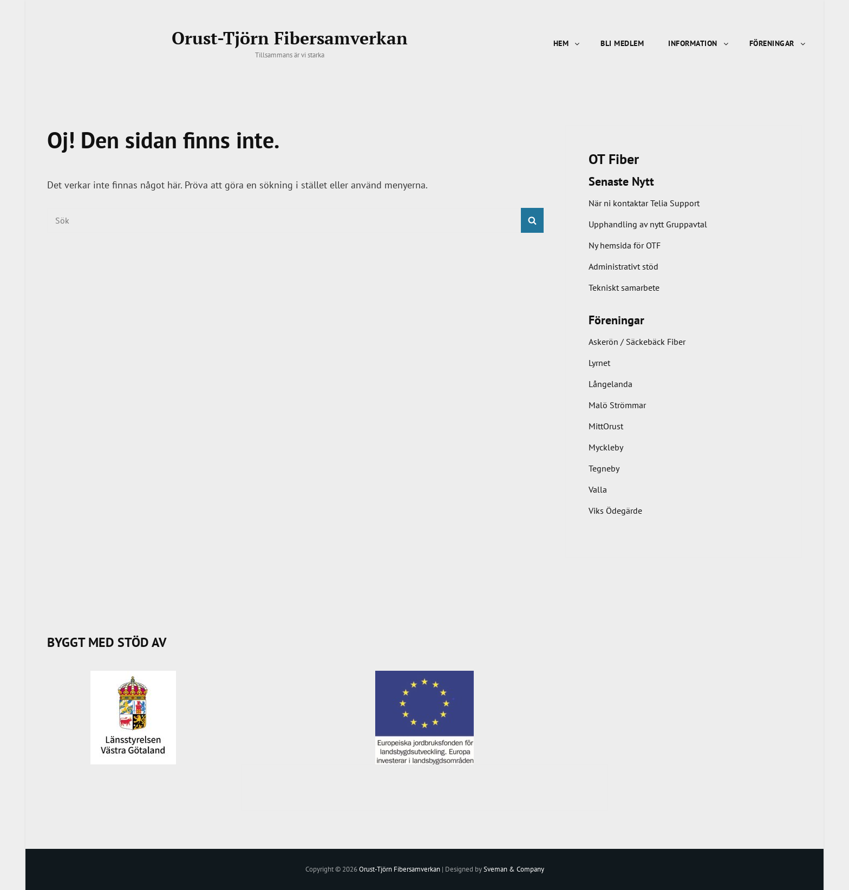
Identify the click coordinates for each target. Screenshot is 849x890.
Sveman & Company (514, 869)
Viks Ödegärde (615, 510)
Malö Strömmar (617, 405)
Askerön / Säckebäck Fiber (637, 341)
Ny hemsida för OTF (625, 245)
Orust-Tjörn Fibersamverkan (290, 38)
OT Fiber (614, 158)
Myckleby (606, 447)
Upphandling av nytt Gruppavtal (648, 224)
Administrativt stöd (623, 266)
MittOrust (606, 426)
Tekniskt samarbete (624, 287)
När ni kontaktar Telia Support (644, 203)
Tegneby (604, 468)
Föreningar (778, 43)
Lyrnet (599, 362)
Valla (598, 489)
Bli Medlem (622, 43)
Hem (567, 43)
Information (699, 43)
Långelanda (610, 383)
